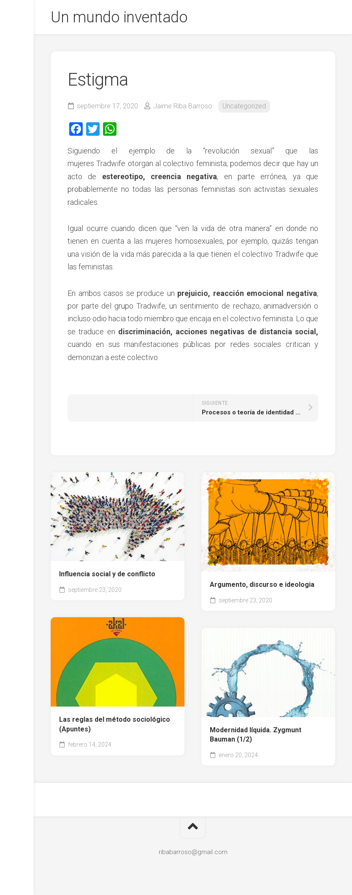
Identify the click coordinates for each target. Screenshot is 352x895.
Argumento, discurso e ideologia (262, 585)
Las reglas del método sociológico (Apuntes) (114, 724)
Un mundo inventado (119, 17)
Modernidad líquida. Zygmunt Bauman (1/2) (255, 735)
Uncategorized (244, 106)
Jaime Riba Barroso (182, 106)
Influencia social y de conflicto (107, 574)
